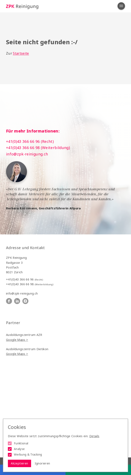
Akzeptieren (19, 463)
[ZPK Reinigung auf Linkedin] (17, 301)
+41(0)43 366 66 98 (29, 284)
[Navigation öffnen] (121, 6)
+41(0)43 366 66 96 (24, 279)
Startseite (21, 53)
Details (94, 436)
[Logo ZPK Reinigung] (22, 6)
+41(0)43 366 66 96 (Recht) (30, 141)
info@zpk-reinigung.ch (27, 154)
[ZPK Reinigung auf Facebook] (9, 301)
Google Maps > (17, 340)
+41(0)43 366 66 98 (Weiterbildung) (38, 147)
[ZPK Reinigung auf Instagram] (25, 301)
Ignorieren (42, 463)
